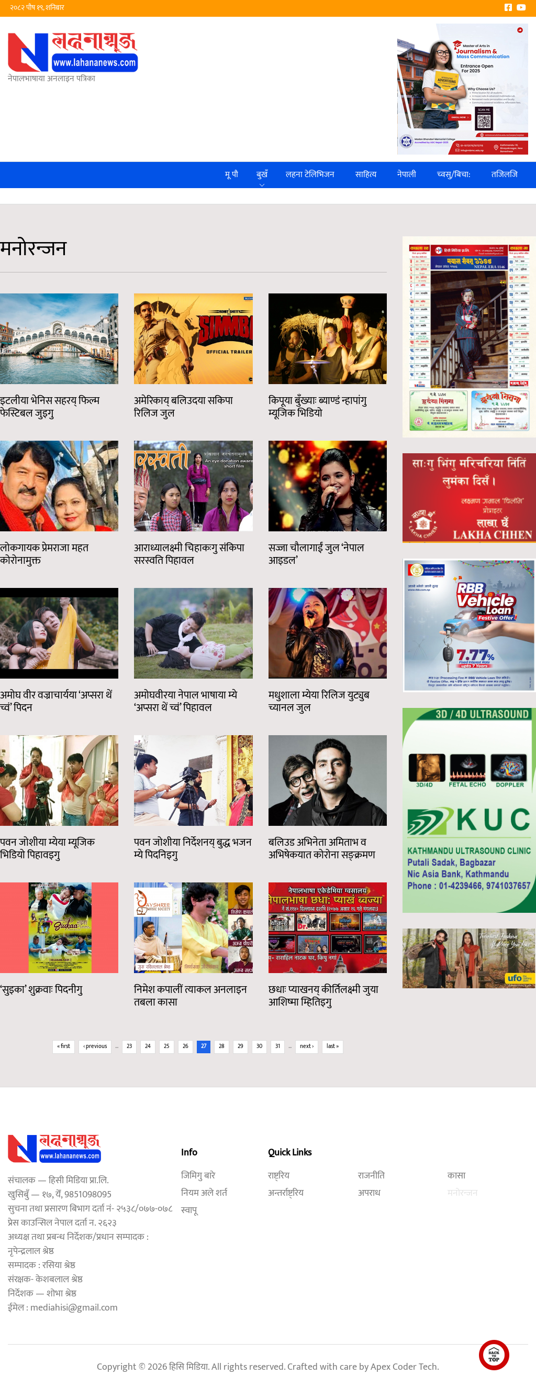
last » (333, 1046)
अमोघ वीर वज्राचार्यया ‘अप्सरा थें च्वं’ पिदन (56, 701)
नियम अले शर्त (204, 1193)
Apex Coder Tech (404, 1367)
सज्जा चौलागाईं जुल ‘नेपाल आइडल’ (316, 554)
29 (240, 1046)
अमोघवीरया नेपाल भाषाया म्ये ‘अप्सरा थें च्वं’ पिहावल (185, 701)
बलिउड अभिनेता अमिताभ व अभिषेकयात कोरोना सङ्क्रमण (322, 849)
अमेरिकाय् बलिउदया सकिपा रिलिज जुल (183, 407)
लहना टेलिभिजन (310, 175)
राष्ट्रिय (278, 1176)
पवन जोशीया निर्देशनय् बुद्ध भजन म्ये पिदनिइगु (193, 849)
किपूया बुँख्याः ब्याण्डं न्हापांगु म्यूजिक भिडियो (317, 407)
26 (185, 1046)
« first (63, 1046)
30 (259, 1046)
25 (167, 1046)
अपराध (369, 1193)
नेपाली (406, 175)
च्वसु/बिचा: (454, 175)
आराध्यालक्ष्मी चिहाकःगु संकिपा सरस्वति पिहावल (189, 554)
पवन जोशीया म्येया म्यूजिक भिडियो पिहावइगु (47, 849)
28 (222, 1046)
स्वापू (189, 1210)
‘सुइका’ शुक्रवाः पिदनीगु (41, 990)
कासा (456, 1176)
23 (129, 1046)
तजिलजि (505, 175)
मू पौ (231, 175)
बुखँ (261, 175)
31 (277, 1046)
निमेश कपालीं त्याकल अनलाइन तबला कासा (190, 996)
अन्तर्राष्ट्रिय (286, 1193)
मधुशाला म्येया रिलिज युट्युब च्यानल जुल (319, 701)
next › (307, 1046)
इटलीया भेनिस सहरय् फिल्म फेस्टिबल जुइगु (49, 407)
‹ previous (95, 1046)
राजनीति (371, 1176)
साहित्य (365, 175)
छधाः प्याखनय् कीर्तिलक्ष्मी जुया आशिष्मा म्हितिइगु (323, 996)
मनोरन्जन (463, 1193)
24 (148, 1046)
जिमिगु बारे (198, 1176)
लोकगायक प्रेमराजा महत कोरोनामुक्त (44, 554)
